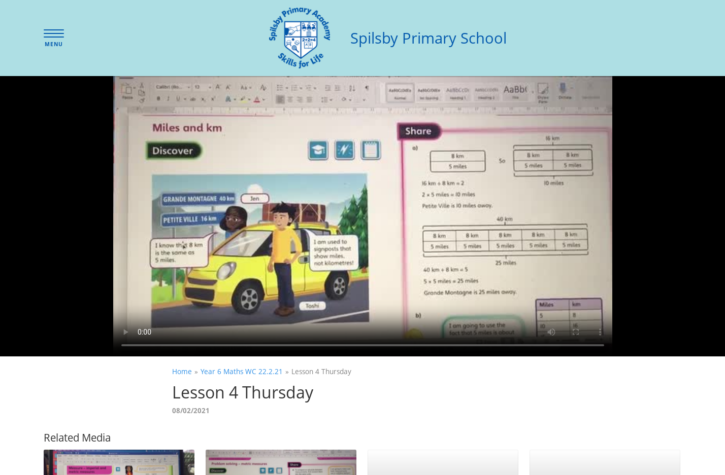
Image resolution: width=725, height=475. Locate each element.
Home (182, 371)
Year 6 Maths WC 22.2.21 (242, 371)
